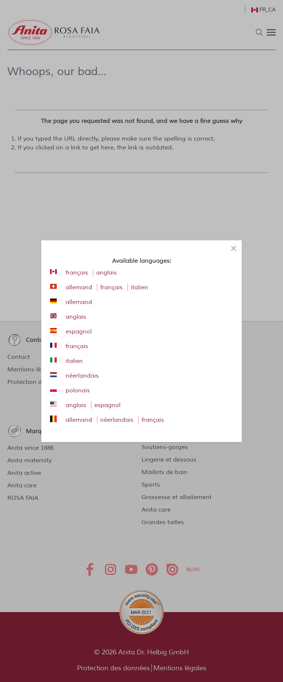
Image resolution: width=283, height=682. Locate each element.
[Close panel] (233, 248)
